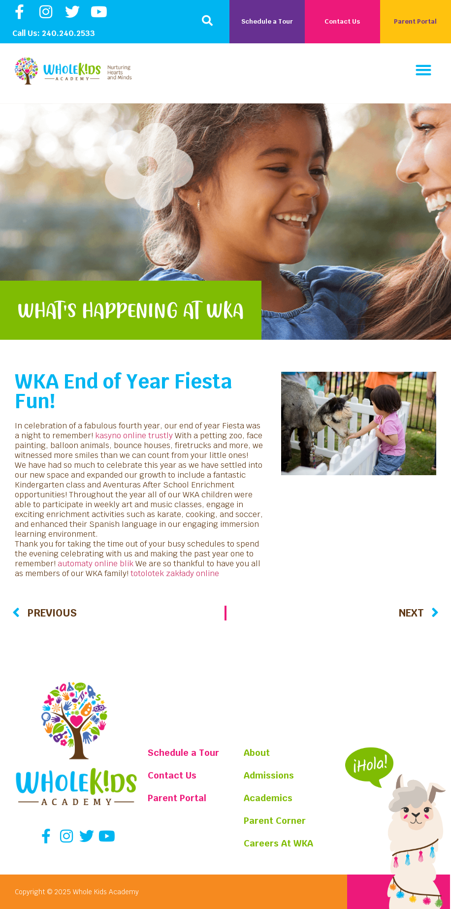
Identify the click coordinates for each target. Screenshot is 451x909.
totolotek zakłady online (174, 573)
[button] (207, 21)
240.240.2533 (68, 33)
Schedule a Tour (183, 752)
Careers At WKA (279, 843)
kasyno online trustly (134, 435)
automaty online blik (95, 563)
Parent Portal (177, 798)
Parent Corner (275, 820)
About (257, 752)
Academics (268, 798)
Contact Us (172, 775)
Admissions (269, 775)
